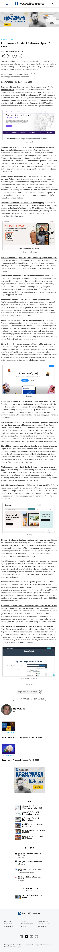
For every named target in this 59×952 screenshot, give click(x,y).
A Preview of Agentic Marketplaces (27, 819)
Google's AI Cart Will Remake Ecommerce (27, 813)
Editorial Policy (9, 926)
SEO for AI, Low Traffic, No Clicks (29, 896)
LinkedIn (22, 937)
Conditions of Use (44, 924)
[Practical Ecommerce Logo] (29, 3)
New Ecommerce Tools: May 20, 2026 (30, 831)
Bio (14, 711)
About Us (7, 921)
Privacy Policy (42, 926)
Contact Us (8, 924)
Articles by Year (43, 921)
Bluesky (32, 937)
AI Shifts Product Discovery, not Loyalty (30, 825)
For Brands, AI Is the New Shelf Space (29, 837)
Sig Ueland (19, 52)
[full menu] (6, 4)
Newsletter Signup (27, 924)
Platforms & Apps (7, 40)
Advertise (24, 921)
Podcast (24, 926)
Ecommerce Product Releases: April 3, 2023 (20, 760)
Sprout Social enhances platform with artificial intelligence (26, 401)
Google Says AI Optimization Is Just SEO (28, 807)
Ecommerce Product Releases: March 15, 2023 (22, 737)
